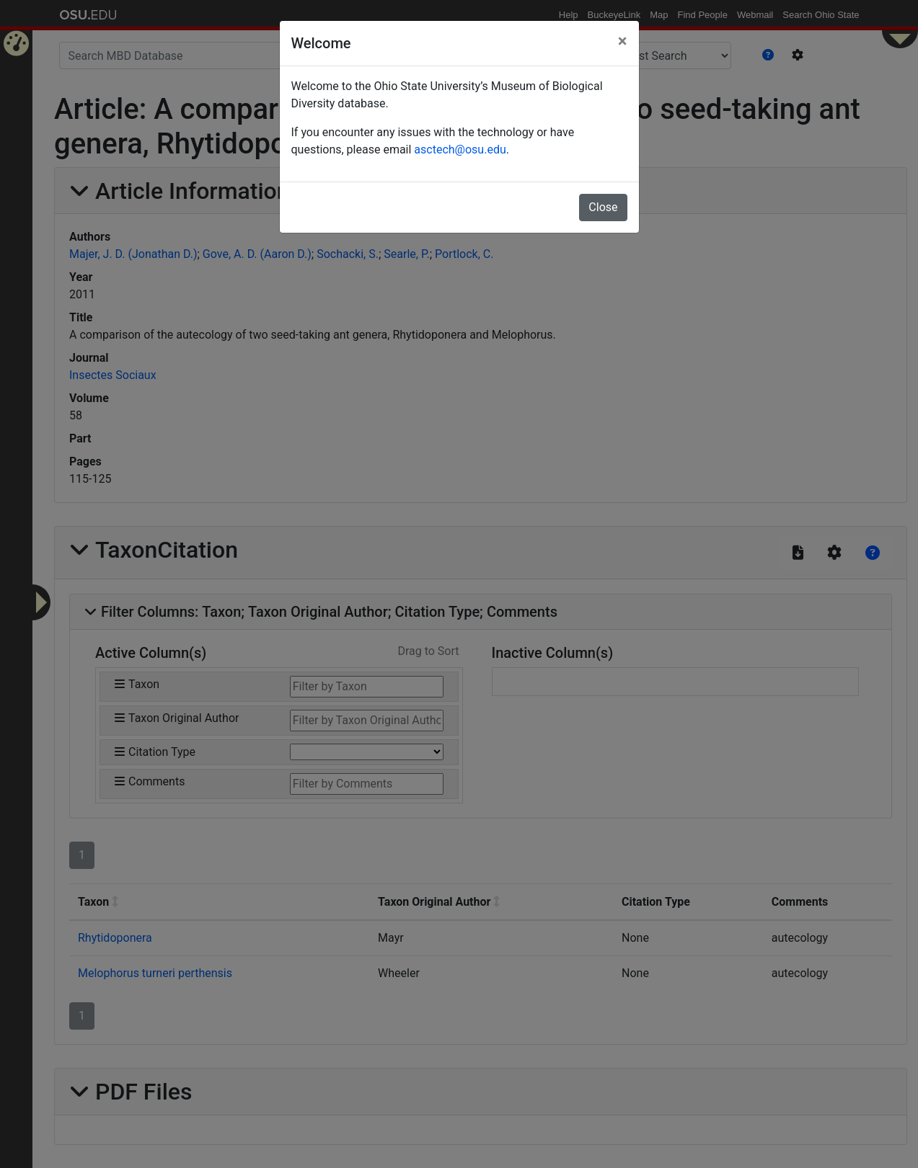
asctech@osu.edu (460, 149)
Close (602, 207)
